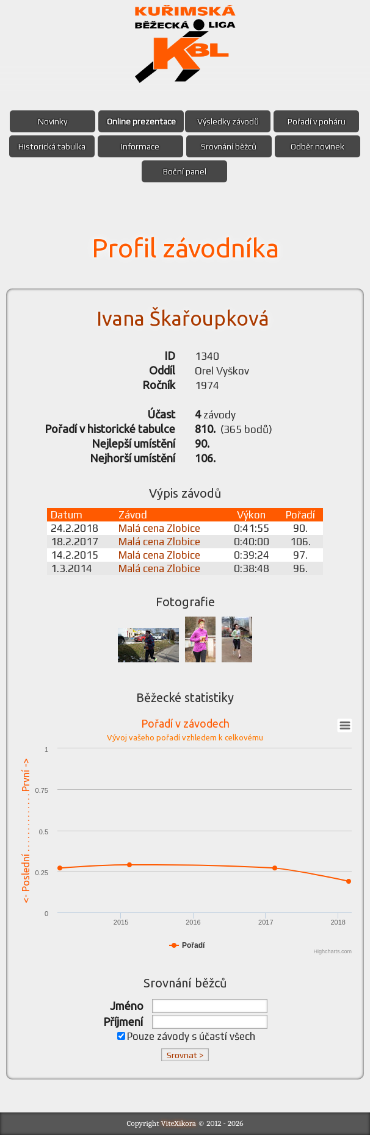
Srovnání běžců (228, 146)
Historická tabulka (51, 146)
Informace (140, 146)
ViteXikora (179, 1123)
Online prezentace (141, 121)
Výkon (251, 515)
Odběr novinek (317, 146)
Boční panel (184, 171)
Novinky (52, 121)
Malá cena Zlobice (159, 528)
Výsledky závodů (228, 121)
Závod (132, 515)
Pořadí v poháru (317, 121)
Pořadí (300, 515)
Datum (66, 515)
